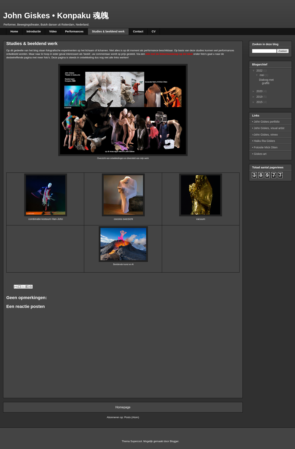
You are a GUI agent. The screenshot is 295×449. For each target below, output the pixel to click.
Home (14, 31)
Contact (138, 31)
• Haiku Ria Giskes (263, 140)
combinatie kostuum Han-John (45, 219)
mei (262, 75)
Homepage (122, 407)
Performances (74, 31)
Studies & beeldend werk (108, 31)
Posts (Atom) (131, 417)
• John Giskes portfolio (266, 121)
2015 (259, 102)
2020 (259, 91)
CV (153, 31)
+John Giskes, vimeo (265, 134)
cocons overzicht (123, 219)
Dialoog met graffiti (266, 81)
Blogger (174, 441)
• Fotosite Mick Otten (264, 147)
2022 (259, 70)
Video (53, 31)
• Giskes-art (259, 153)
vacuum (200, 219)
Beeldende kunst (120, 264)
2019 (259, 96)
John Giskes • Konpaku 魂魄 (56, 15)
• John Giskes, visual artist (268, 128)
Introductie (34, 31)
